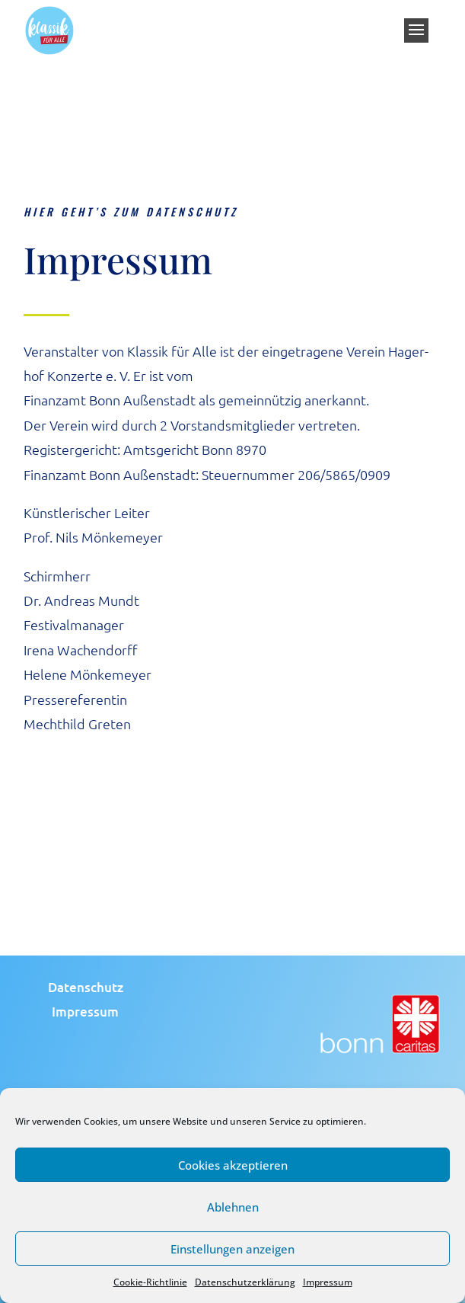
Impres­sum (85, 1011)
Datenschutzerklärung (245, 1282)
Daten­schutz (85, 987)
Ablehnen (233, 1207)
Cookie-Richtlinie (150, 1282)
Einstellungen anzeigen (232, 1249)
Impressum (327, 1282)
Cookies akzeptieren (233, 1165)
